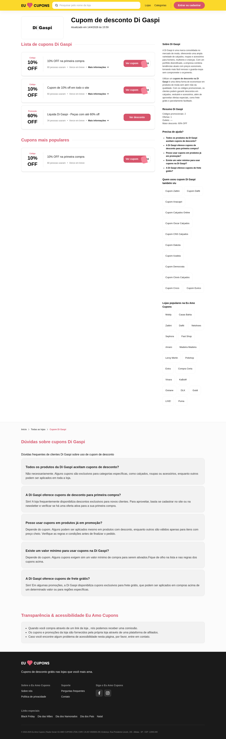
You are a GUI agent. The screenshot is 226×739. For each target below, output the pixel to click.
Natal (100, 716)
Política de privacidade (33, 696)
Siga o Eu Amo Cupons (109, 685)
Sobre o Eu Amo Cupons (35, 685)
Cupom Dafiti (193, 191)
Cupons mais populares (45, 140)
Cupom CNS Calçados (176, 234)
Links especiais (30, 710)
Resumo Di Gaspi (172, 109)
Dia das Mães (45, 716)
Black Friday (28, 716)
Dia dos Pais (87, 716)
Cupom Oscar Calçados (177, 223)
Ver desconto (137, 117)
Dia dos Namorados (67, 716)
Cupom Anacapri (173, 201)
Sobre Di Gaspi (171, 44)
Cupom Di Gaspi (58, 429)
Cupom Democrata (174, 266)
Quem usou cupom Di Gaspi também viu (178, 181)
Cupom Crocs (172, 288)
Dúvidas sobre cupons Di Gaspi (53, 442)
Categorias (160, 5)
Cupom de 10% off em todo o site (68, 87)
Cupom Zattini (172, 191)
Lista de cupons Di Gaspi (46, 44)
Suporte (65, 685)
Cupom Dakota (172, 245)
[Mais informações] (98, 67)
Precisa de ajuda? (172, 131)
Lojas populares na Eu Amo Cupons (178, 305)
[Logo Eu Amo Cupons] (35, 5)
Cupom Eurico (194, 288)
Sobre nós (26, 691)
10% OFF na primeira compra (65, 61)
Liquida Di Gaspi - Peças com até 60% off (73, 114)
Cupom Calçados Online (177, 212)
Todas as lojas (38, 429)
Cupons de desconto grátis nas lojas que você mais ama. (57, 671)
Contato (65, 696)
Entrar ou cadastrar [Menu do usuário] (189, 5)
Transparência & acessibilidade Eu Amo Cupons (69, 615)
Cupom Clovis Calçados (177, 277)
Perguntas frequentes (73, 691)
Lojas (148, 5)
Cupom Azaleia (173, 255)
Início (24, 429)
